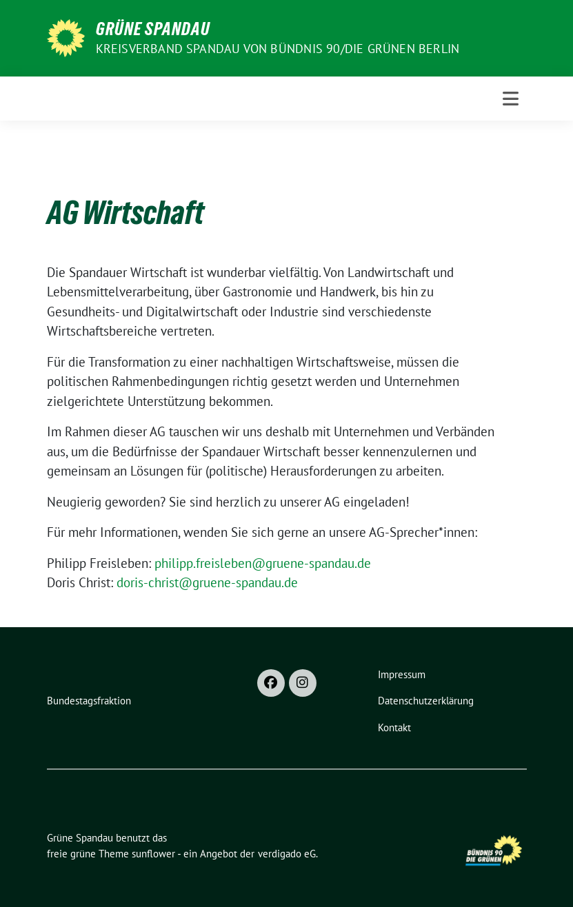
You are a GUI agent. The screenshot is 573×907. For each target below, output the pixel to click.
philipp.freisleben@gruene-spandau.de (262, 563)
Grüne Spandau (153, 29)
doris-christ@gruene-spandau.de (207, 582)
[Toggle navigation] (510, 98)
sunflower (153, 853)
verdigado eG (287, 853)
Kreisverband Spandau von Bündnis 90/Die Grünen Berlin (278, 49)
